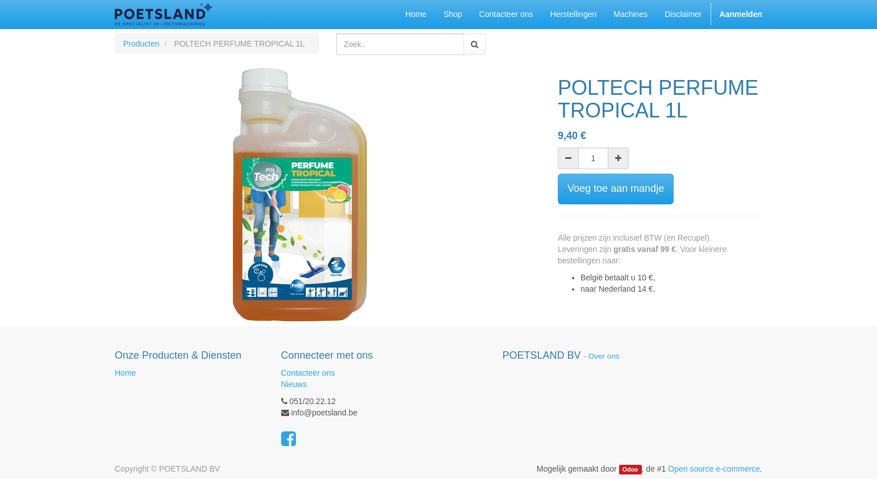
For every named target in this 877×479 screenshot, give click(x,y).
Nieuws (294, 384)
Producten (141, 43)
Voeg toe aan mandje (615, 188)
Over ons (604, 356)
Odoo (630, 469)
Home (125, 372)
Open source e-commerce (714, 468)
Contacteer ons (308, 372)
